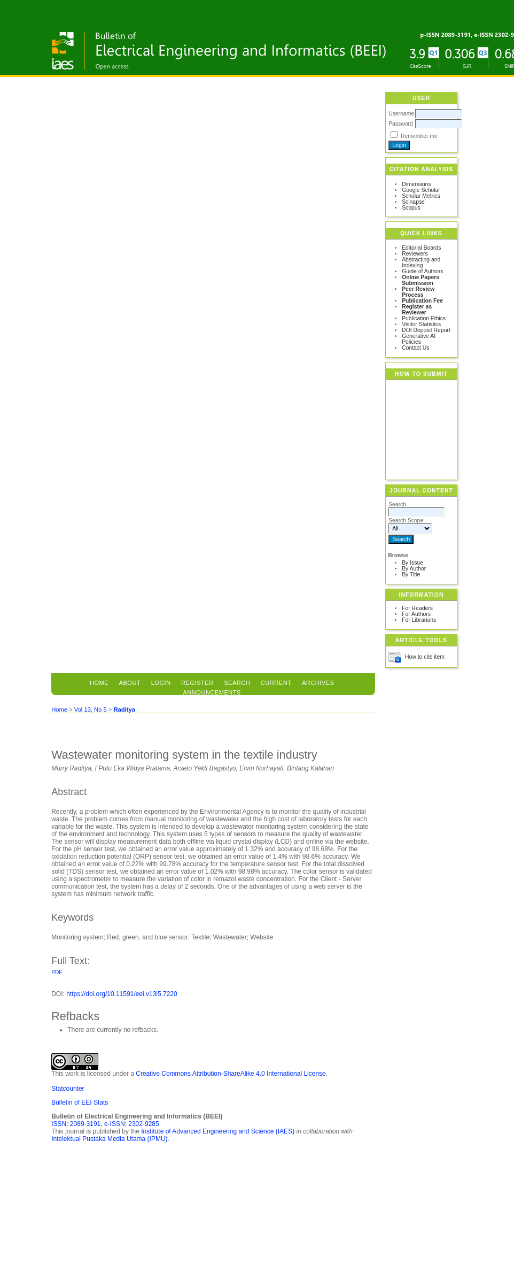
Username (401, 114)
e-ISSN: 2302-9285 (131, 1124)
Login (161, 683)
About (130, 683)
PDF (56, 972)
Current (276, 683)
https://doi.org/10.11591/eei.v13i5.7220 (121, 994)
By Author (414, 569)
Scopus (411, 208)
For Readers (417, 608)
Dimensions (416, 184)
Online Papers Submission (420, 280)
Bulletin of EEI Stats (79, 1102)
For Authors (416, 614)
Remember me (419, 136)
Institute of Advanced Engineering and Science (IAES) (217, 1131)
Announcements (212, 692)
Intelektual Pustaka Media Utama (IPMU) (109, 1139)
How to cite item (425, 657)
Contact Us (415, 348)
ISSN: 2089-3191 (75, 1124)
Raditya (124, 709)
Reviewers (415, 254)
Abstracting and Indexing (421, 262)
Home (99, 683)
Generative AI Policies (418, 339)
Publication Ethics (424, 318)
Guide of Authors (422, 271)
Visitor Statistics (421, 324)
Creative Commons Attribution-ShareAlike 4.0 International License (231, 1073)
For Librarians (419, 620)
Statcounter (67, 1088)
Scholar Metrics (421, 196)
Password (400, 124)
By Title (411, 574)
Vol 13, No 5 (90, 709)
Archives (318, 683)
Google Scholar (421, 190)
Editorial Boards (421, 248)
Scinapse (413, 202)
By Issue (412, 563)
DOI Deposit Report (426, 330)
